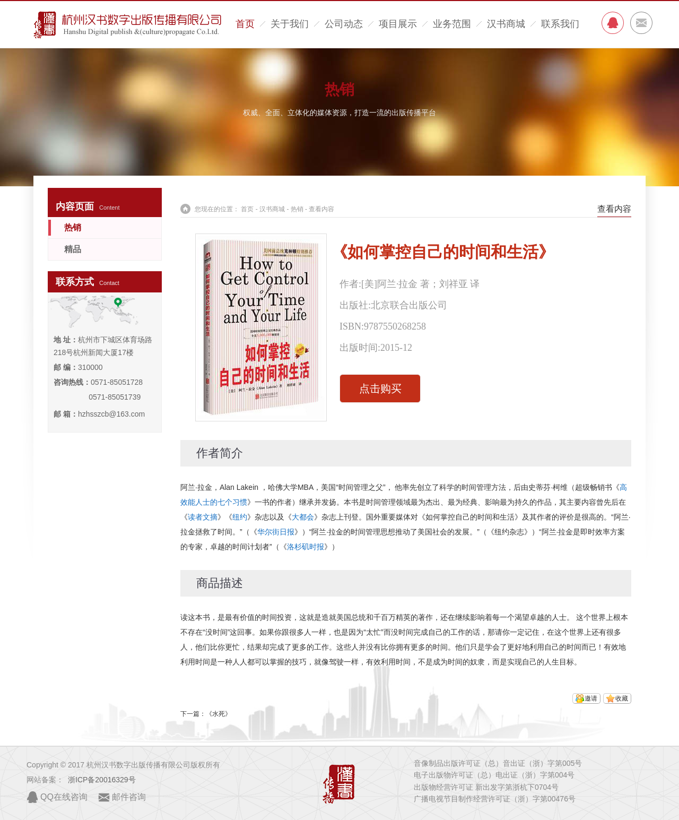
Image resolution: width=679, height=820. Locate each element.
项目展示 (398, 24)
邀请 (591, 698)
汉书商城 (506, 24)
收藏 (621, 698)
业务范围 (452, 24)
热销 (339, 89)
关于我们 (290, 24)
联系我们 (560, 24)
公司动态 (344, 24)
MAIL (641, 22)
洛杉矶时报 (305, 546)
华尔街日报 (275, 532)
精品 (72, 249)
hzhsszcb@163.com (111, 414)
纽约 (239, 517)
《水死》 (218, 714)
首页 (245, 24)
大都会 (303, 517)
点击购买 (380, 388)
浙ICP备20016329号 (102, 779)
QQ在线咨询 (64, 796)
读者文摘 (202, 517)
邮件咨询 (129, 796)
